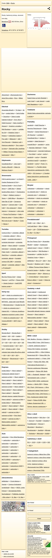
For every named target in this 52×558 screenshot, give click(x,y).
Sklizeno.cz (46, 273)
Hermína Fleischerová (34, 128)
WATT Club (17, 321)
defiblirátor (5, 481)
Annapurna (12, 211)
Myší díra (42, 417)
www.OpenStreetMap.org (33, 539)
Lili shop (4, 148)
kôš (9, 336)
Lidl (34, 229)
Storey (4, 198)
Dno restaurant (11, 208)
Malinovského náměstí (9, 422)
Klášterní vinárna (14, 195)
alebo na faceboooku (9, 556)
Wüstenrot (5, 358)
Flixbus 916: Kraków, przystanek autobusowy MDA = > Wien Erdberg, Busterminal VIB (38, 352)
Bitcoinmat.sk (14, 358)
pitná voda (20, 211)
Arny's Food (17, 185)
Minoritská (30, 427)
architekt (40, 135)
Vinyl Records (6, 142)
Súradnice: (5, 30)
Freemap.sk (30, 90)
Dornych (31, 421)
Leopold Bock (31, 144)
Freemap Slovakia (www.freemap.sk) (34, 543)
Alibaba (4, 324)
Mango (5, 224)
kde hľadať (30, 502)
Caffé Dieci (11, 188)
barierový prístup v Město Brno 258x (38, 454)
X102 (33, 442)
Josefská (40, 430)
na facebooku (32, 525)
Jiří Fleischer (31, 135)
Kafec (20, 214)
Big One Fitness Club (8, 277)
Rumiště (38, 421)
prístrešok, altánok (18, 233)
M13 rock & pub (7, 220)
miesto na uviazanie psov (14, 295)
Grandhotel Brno (7, 164)
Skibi (39, 273)
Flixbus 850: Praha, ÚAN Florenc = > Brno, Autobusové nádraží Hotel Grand (38, 397)
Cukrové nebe (13, 204)
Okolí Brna (5, 255)
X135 (44, 442)
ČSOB (4, 339)
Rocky (13, 3)
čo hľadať (30, 510)
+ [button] (4, 51)
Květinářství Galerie (15, 135)
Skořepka (32, 433)
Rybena (4, 135)
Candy (40, 280)
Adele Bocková (39, 141)
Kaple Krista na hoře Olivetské (36, 98)
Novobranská (31, 430)
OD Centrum (37, 173)
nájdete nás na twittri (9, 554)
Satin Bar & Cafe (7, 201)
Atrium (4, 188)
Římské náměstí (32, 417)
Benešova (6, 22)
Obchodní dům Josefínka (16, 148)
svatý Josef (30, 101)
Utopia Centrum (8, 283)
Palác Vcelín (6, 252)
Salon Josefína (17, 123)
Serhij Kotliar (20, 113)
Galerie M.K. (6, 311)
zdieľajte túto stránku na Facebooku (33, 526)
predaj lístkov (10, 113)
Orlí (48, 417)
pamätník (30, 125)
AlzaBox (42, 270)
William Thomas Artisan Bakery (13, 152)
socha (47, 144)
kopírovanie (5, 155)
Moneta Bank (6, 333)
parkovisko (5, 437)
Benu (12, 487)
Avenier (4, 484)
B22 (30, 445)
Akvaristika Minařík (8, 110)
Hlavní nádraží (12, 245)
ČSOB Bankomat (42, 229)
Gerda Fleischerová (41, 131)
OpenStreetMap (21, 90)
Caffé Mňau (11, 198)
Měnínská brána (8, 305)
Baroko (16, 220)
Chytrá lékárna (14, 481)
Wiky (12, 155)
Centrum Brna (6, 233)
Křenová (40, 424)
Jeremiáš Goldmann (44, 151)
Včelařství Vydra (13, 132)
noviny (14, 129)
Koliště (47, 433)
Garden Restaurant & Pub (10, 182)
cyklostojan (30, 188)
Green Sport (44, 277)
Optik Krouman (6, 123)
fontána (42, 138)
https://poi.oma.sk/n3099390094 (44, 90)
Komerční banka (8, 346)
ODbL (40, 540)
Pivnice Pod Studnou (9, 214)
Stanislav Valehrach (35, 148)
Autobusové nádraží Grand (10, 374)
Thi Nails (18, 110)
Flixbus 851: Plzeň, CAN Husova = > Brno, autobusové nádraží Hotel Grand (38, 387)
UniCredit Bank (32, 226)
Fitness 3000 (20, 280)
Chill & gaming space (8, 179)
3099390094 (36, 478)
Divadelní (46, 421)
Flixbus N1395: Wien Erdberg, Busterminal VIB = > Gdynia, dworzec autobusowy (36, 403)
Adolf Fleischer (39, 125)
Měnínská (40, 433)
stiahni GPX (30, 480)
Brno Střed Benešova (17, 437)
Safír (19, 139)
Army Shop (17, 119)
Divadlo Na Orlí (20, 305)
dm (34, 223)
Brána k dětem (32, 280)
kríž (41, 104)
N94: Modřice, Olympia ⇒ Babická (38, 339)
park (3, 295)
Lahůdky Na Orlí (42, 254)
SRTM (34, 552)
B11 (28, 442)
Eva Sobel (32, 154)
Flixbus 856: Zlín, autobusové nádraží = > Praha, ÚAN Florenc (38, 358)
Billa (38, 223)
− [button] (4, 53)
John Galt (17, 164)
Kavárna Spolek (7, 185)
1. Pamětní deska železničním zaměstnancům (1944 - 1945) (38, 170)
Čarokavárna (21, 192)
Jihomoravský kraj (16, 95)
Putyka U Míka (18, 217)
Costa (22, 220)
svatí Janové (40, 101)
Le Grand (20, 179)
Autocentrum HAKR (16, 466)
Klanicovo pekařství (8, 145)
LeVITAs (11, 280)
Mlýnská (47, 430)
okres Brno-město (7, 98)
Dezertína (6, 116)
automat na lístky (7, 377)
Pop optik (5, 139)
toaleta (4, 336)
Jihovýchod (5, 95)
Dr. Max (14, 497)
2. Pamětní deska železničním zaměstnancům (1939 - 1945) (38, 177)
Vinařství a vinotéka (15, 126)
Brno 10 (38, 261)
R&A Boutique (6, 129)
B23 (49, 442)
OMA (7, 3)
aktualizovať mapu (36, 476)
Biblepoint (13, 139)
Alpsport (4, 126)
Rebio (5, 195)
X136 (38, 442)
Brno (15, 98)
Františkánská (31, 424)
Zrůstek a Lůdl (10, 349)
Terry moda (19, 145)
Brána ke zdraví (7, 217)
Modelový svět (16, 142)
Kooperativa (15, 339)
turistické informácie (14, 239)
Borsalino (20, 198)
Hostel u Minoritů (7, 167)
